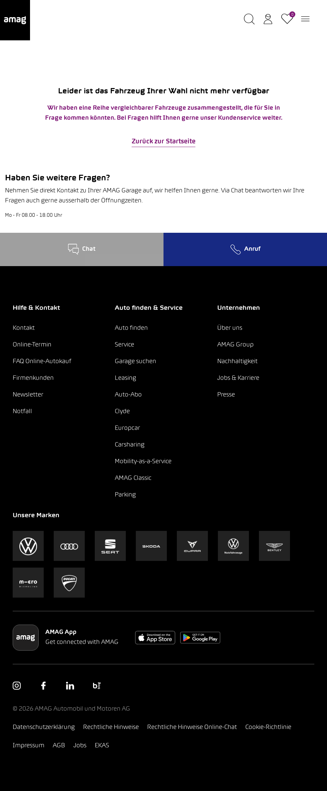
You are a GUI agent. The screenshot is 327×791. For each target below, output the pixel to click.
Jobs (79, 746)
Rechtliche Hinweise (111, 727)
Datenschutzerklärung (44, 727)
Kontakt (24, 328)
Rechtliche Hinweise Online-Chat (192, 727)
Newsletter (28, 395)
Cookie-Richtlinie (268, 727)
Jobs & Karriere (238, 378)
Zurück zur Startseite (164, 142)
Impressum (28, 746)
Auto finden (131, 328)
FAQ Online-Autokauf (42, 361)
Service (124, 345)
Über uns (229, 328)
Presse (226, 395)
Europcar (127, 428)
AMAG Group (235, 345)
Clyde (122, 412)
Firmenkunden (33, 378)
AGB (59, 746)
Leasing (125, 378)
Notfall (22, 412)
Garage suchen (135, 361)
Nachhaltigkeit (237, 361)
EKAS (102, 746)
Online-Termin (32, 345)
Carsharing (129, 445)
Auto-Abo (128, 395)
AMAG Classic (133, 478)
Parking (125, 495)
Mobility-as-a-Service (143, 462)
